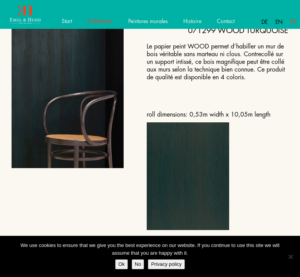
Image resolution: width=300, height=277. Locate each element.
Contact (226, 21)
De (264, 22)
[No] (290, 256)
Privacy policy (166, 264)
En (279, 22)
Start (67, 21)
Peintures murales (148, 21)
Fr (293, 22)
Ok (121, 264)
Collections (100, 21)
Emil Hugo (34, 17)
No (138, 264)
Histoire (192, 21)
